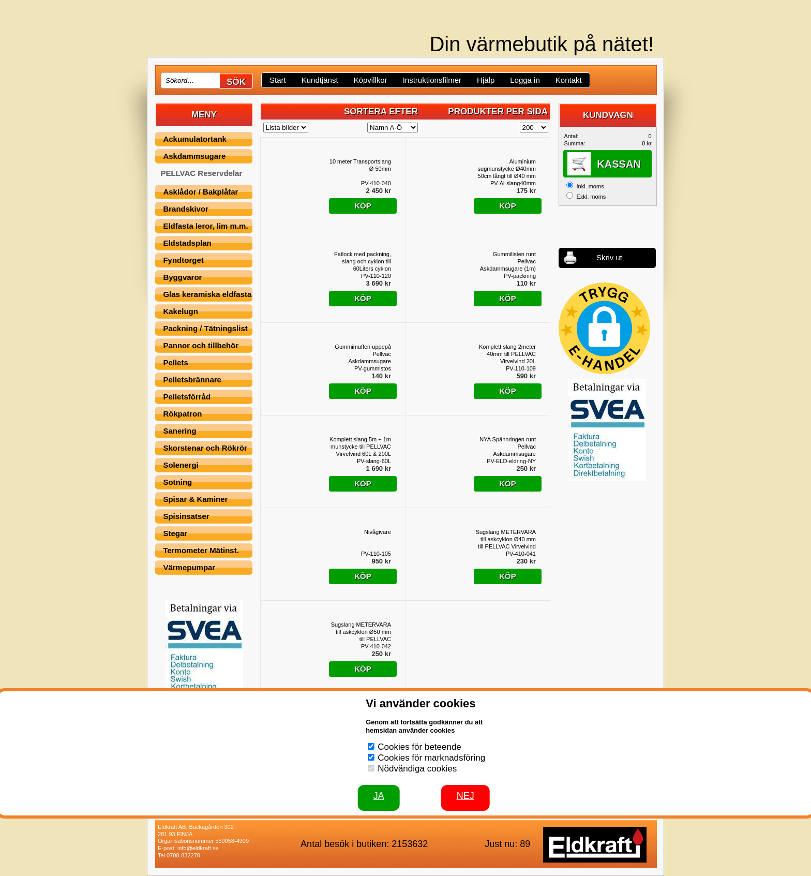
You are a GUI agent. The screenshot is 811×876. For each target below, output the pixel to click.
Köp (362, 205)
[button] (604, 328)
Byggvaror (182, 277)
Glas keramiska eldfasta (207, 294)
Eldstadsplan (187, 243)
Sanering (179, 430)
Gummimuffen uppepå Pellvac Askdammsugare (363, 354)
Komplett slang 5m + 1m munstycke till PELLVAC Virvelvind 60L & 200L (360, 446)
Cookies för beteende (419, 747)
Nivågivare (377, 532)
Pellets (175, 362)
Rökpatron (182, 413)
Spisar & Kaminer (195, 499)
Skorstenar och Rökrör (205, 447)
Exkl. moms (591, 197)
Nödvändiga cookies (417, 769)
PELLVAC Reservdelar (201, 173)
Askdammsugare (194, 156)
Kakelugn (180, 311)
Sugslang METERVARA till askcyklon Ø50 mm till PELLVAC (361, 631)
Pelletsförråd (187, 396)
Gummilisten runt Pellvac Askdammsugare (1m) (508, 261)
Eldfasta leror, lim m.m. (205, 225)
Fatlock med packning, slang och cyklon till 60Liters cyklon (362, 261)
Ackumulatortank (195, 139)
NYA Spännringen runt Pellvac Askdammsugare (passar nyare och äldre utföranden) (506, 446)
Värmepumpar (189, 567)
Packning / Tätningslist (205, 328)
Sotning (177, 482)
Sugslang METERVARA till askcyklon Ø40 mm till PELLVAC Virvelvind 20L (506, 539)
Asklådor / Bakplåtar (200, 191)
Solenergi (180, 465)
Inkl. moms (590, 186)
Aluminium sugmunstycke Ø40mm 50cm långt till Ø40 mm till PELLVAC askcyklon (506, 169)
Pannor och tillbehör (200, 345)
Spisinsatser (186, 516)
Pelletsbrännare (192, 379)
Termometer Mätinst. (200, 550)
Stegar (175, 533)
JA (378, 796)
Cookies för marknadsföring (431, 758)
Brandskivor (185, 208)
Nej (465, 796)
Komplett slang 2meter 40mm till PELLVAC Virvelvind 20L (507, 354)
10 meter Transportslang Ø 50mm (360, 165)
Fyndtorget (183, 260)
